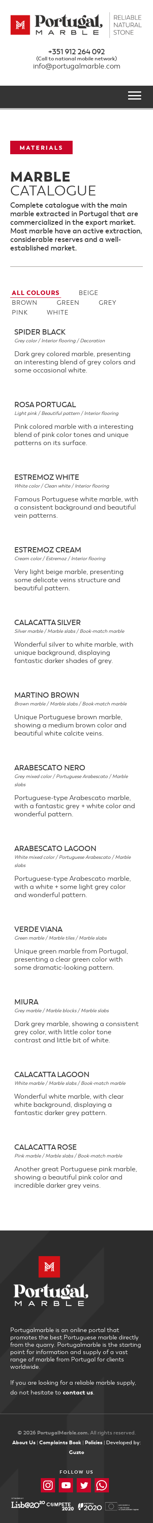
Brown (25, 302)
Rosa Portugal (45, 404)
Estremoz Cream (47, 549)
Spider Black (40, 332)
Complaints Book (60, 1442)
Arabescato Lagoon (55, 848)
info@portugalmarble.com (76, 66)
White (58, 312)
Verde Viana (38, 929)
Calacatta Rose (45, 1147)
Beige (88, 293)
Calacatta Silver (47, 622)
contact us (78, 1392)
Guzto (76, 1452)
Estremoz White (46, 477)
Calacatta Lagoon (51, 1074)
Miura (26, 1002)
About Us (23, 1442)
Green (68, 302)
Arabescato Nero (49, 767)
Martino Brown (46, 695)
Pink (20, 312)
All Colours (36, 293)
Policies (93, 1442)
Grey (108, 302)
